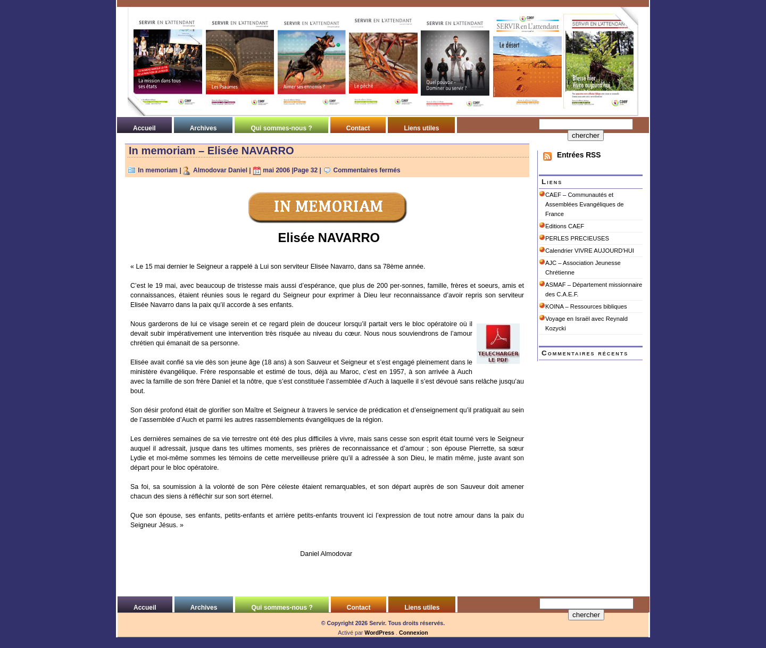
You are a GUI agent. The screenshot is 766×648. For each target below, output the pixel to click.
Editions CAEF (564, 226)
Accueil (144, 128)
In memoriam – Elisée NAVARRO (211, 150)
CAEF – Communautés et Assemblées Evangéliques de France (584, 204)
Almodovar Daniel (220, 170)
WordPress (379, 632)
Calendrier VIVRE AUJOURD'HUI (589, 250)
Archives (203, 128)
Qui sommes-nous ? (281, 128)
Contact (358, 128)
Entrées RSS (579, 155)
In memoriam (158, 170)
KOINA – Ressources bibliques (586, 306)
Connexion (413, 632)
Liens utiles (421, 128)
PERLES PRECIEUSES (577, 238)
